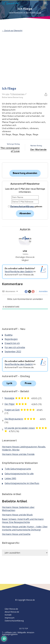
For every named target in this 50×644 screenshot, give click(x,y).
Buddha (8, 334)
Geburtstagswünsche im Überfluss (22, 483)
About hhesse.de (12, 612)
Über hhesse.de (11, 609)
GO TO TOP (25, 629)
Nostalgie (9, 398)
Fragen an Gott (12, 409)
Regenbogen (11, 339)
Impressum (9, 617)
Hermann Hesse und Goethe (16, 534)
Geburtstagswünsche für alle (19, 473)
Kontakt (8, 614)
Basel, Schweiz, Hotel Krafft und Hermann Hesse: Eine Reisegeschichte (23, 521)
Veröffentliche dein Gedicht (19, 271)
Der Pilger (10, 404)
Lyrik (39, 13)
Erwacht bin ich (12, 343)
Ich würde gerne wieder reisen (20, 427)
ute (7, 94)
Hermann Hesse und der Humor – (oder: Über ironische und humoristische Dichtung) (25, 528)
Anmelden (43, 291)
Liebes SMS (10, 478)
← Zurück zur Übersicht (12, 31)
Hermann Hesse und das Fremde (18, 454)
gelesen (25, 206)
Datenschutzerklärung (22, 206)
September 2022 (13, 351)
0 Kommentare (18, 94)
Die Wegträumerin (14, 418)
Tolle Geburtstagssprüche (18, 468)
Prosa (28, 383)
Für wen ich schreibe (15, 347)
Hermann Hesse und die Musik (17, 514)
